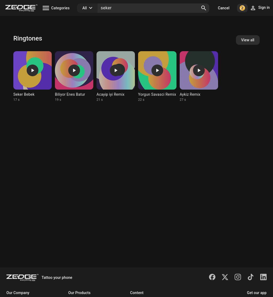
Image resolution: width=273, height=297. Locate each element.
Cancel (223, 8)
